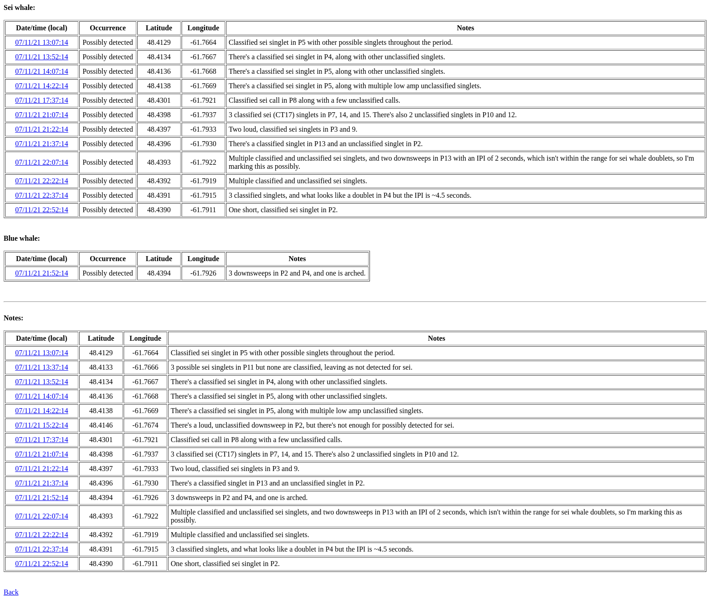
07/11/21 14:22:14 (41, 86)
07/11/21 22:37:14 (41, 195)
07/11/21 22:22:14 (41, 181)
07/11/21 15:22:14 (41, 425)
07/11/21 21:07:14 (41, 115)
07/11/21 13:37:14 (41, 367)
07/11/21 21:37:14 (41, 144)
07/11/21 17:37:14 (41, 100)
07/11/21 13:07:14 (41, 42)
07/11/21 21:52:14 (41, 273)
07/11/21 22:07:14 (41, 162)
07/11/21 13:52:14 (41, 57)
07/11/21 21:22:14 (41, 129)
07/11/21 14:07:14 (41, 71)
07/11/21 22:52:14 (41, 210)
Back (11, 592)
